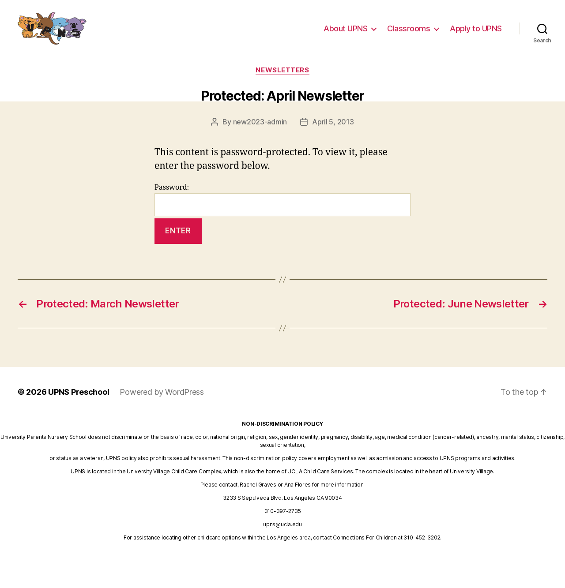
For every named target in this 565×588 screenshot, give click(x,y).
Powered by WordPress (162, 392)
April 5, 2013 (333, 121)
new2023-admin (260, 121)
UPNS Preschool (78, 392)
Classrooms (408, 32)
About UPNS (345, 32)
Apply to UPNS (476, 32)
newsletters (282, 70)
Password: (282, 199)
